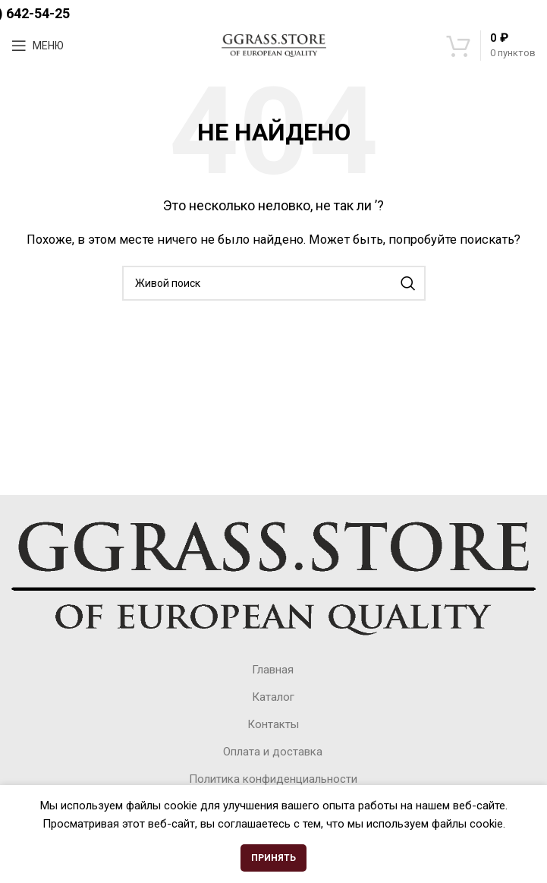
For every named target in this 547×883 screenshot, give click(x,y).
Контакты (273, 724)
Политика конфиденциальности (273, 779)
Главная (273, 669)
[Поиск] (274, 283)
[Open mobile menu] (37, 45)
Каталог (273, 697)
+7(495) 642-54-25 (274, 13)
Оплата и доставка (272, 751)
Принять (273, 858)
